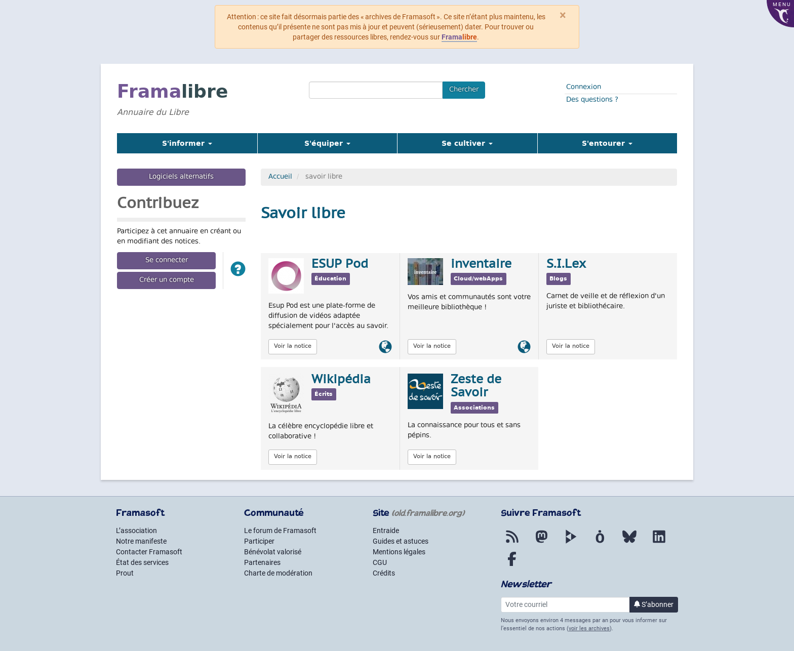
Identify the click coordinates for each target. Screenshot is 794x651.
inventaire (481, 264)
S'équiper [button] (327, 143)
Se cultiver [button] (467, 143)
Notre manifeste (141, 541)
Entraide (386, 530)
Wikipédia (341, 380)
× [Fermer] (563, 15)
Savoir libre (303, 214)
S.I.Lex (566, 264)
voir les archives (589, 628)
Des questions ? (592, 100)
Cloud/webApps (478, 278)
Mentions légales (399, 552)
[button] (238, 270)
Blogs (558, 278)
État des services (142, 562)
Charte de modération (278, 573)
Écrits (323, 394)
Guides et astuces (400, 541)
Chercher (464, 90)
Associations (474, 407)
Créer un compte (166, 280)
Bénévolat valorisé (272, 552)
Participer (259, 541)
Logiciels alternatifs (181, 177)
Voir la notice (292, 346)
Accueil (280, 177)
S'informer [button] (187, 143)
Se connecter (166, 261)
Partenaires (262, 562)
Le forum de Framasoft (280, 530)
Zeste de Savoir (476, 387)
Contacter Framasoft (149, 552)
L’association (136, 530)
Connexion (583, 88)
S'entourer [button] (607, 143)
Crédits (384, 573)
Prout (125, 573)
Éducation (330, 278)
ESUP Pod (339, 264)
